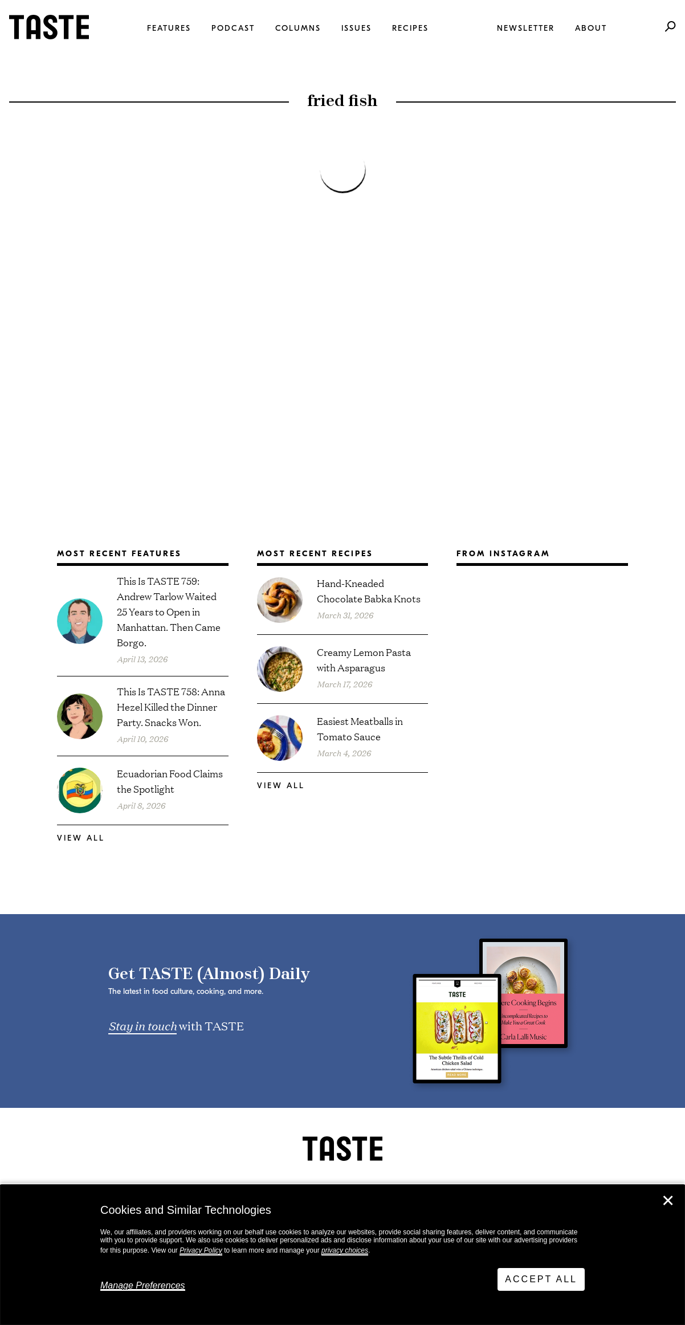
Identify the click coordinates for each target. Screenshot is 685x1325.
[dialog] (342, 1255)
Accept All (541, 1279)
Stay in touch (142, 1025)
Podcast (233, 28)
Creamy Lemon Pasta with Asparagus (364, 659)
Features (169, 28)
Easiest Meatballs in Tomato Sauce (360, 728)
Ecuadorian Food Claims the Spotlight (170, 781)
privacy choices (344, 1250)
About (591, 28)
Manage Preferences (142, 1285)
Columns (298, 28)
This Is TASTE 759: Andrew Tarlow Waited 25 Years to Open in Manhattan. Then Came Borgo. (169, 611)
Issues (356, 28)
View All (81, 838)
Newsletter (525, 28)
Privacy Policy (201, 1250)
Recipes (410, 28)
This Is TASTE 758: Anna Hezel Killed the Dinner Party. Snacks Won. (171, 706)
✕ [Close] (668, 1200)
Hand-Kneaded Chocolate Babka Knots (369, 590)
